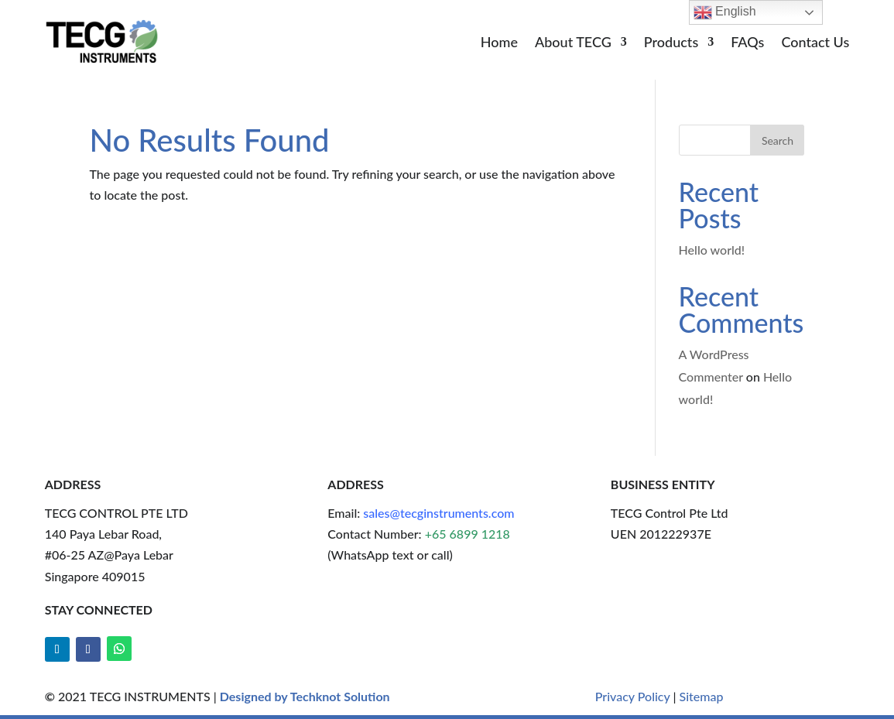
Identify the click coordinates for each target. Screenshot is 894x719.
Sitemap (702, 696)
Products (671, 43)
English (725, 12)
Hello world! (712, 249)
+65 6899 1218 (467, 533)
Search (777, 140)
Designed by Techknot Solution (305, 696)
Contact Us (815, 43)
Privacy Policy (632, 696)
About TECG (573, 43)
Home (499, 43)
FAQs (747, 43)
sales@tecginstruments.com (438, 512)
